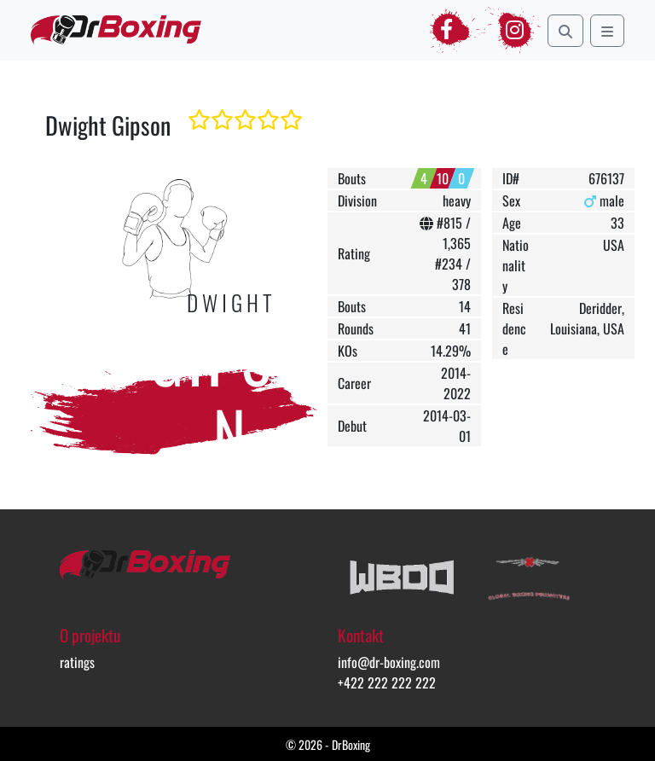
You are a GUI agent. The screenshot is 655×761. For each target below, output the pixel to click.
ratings (77, 662)
